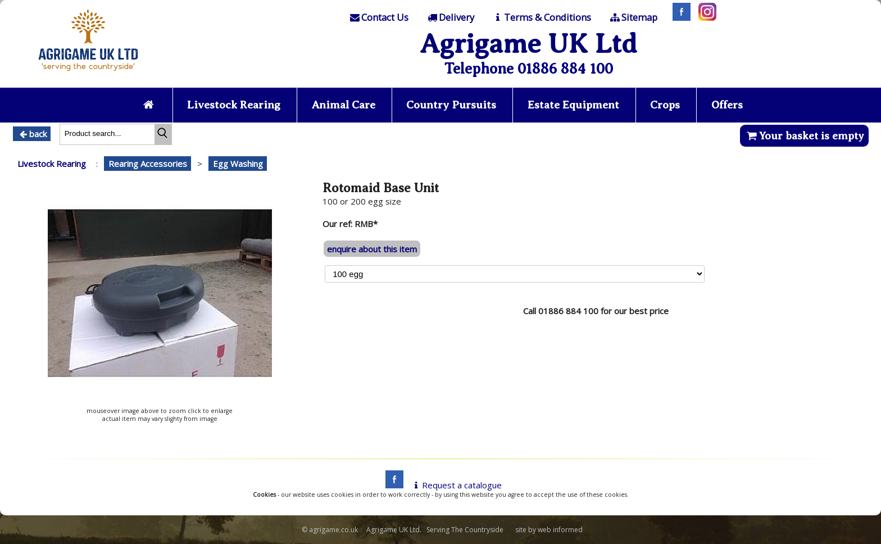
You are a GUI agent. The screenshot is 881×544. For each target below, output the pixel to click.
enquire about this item (372, 249)
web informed (560, 529)
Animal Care (343, 105)
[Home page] (88, 74)
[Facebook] (679, 17)
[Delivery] (450, 17)
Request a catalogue (456, 485)
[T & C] (541, 17)
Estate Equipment (573, 105)
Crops (665, 105)
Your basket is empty (804, 136)
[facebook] (391, 485)
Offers (727, 105)
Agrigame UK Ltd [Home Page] (528, 43)
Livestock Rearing (233, 105)
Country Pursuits (451, 105)
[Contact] (378, 17)
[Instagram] (704, 17)
